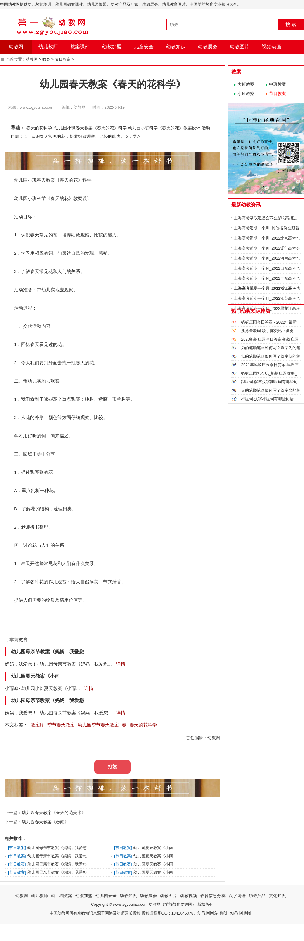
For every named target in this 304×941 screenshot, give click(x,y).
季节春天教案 (61, 724)
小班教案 (245, 93)
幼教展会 (207, 46)
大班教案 (245, 84)
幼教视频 (188, 895)
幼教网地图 (240, 913)
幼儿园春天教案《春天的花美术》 (54, 812)
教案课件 (80, 46)
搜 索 (290, 24)
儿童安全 (144, 46)
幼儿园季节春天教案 (98, 724)
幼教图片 (239, 46)
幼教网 (16, 46)
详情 (120, 663)
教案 (46, 59)
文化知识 (277, 895)
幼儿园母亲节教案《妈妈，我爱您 (57, 847)
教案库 (37, 724)
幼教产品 (257, 895)
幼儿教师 (48, 46)
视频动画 (271, 46)
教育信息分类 (213, 895)
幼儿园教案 (61, 895)
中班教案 (277, 84)
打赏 (112, 766)
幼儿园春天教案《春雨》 (45, 821)
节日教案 (63, 59)
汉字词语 (237, 895)
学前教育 (18, 639)
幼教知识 (175, 46)
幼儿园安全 (106, 895)
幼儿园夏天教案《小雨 (153, 847)
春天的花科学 (143, 724)
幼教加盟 (112, 46)
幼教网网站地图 (212, 913)
